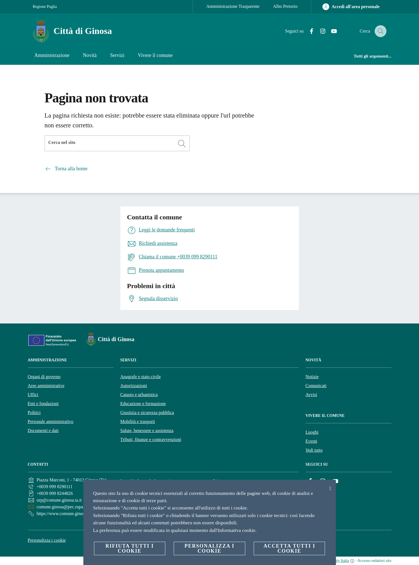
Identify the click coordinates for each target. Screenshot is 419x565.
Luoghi (312, 432)
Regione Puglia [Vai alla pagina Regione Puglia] (45, 6)
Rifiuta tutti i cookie (130, 548)
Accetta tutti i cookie (289, 548)
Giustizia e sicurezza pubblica (147, 412)
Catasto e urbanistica (139, 394)
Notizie (312, 376)
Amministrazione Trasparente (233, 6)
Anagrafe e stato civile (140, 376)
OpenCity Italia (337, 561)
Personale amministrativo (51, 421)
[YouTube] (329, 31)
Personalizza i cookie (47, 540)
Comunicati (316, 385)
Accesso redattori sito (374, 561)
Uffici (33, 394)
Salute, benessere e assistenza (146, 430)
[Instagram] (318, 31)
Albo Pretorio (285, 6)
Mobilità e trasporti (137, 421)
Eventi (311, 441)
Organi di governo (44, 376)
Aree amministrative (46, 385)
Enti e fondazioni (43, 403)
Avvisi (311, 394)
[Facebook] (307, 31)
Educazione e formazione (143, 403)
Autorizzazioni (133, 385)
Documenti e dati (43, 430)
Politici (34, 412)
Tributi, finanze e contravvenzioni (150, 439)
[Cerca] (379, 31)
